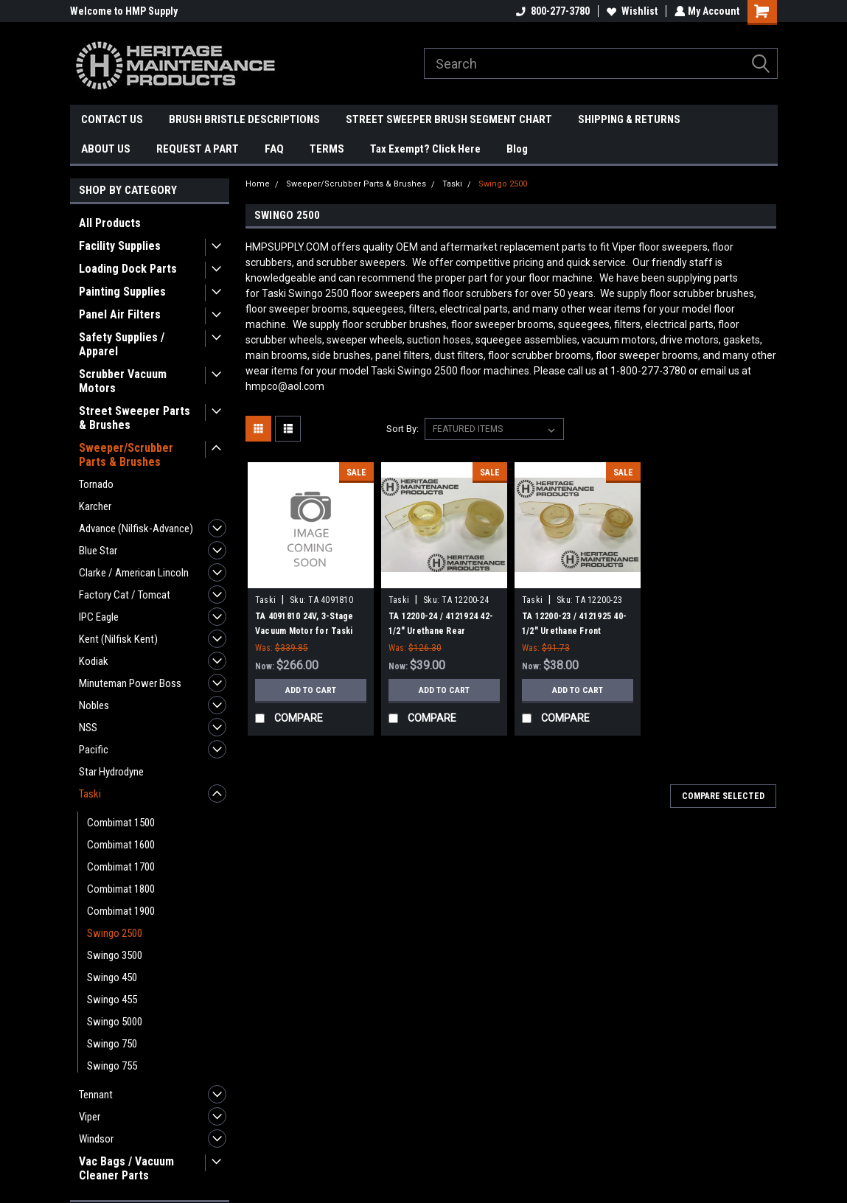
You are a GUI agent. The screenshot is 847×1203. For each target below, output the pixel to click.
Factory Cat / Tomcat (124, 595)
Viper (89, 1116)
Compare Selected (723, 796)
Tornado (96, 484)
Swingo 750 (112, 1043)
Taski (90, 794)
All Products (110, 223)
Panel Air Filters (120, 314)
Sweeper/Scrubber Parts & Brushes (126, 455)
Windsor (96, 1139)
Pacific (93, 749)
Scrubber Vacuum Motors (123, 381)
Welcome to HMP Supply (124, 11)
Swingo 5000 (114, 1021)
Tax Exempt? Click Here (425, 149)
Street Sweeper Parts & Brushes (134, 418)
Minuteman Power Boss (130, 683)
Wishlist (630, 11)
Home (257, 184)
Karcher (95, 506)
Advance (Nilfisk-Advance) (136, 528)
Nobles (94, 705)
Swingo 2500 (114, 933)
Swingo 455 (112, 999)
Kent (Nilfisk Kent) (118, 639)
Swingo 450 (112, 977)
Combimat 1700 (121, 867)
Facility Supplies (120, 246)
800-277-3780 (551, 11)
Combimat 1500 (121, 822)
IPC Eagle (99, 617)
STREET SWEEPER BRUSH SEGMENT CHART (449, 119)
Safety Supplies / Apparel (121, 344)
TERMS (327, 149)
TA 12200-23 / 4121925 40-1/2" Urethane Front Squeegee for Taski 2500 (574, 631)
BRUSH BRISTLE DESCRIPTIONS (244, 119)
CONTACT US (112, 119)
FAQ (274, 149)
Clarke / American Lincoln (134, 572)
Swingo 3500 (114, 955)
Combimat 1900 (121, 911)
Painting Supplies (122, 292)
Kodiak (93, 661)
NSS (88, 727)
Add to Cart (311, 690)
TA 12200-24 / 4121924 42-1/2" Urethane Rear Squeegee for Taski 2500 (440, 631)
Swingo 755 (112, 1066)
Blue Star (98, 550)
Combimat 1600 (121, 844)
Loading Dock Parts (128, 269)
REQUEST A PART (197, 149)
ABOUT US (105, 149)
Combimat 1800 (121, 889)
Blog (517, 149)
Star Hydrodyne (111, 771)
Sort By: (402, 428)
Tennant (96, 1094)
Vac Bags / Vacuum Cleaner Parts (126, 1168)
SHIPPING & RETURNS (629, 119)
